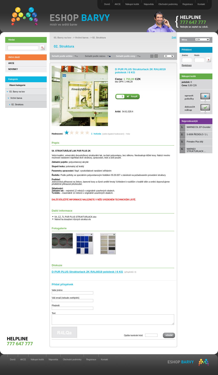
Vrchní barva (16, 98)
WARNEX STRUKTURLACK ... (196, 150)
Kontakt (201, 4)
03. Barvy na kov (17, 92)
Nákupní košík (132, 4)
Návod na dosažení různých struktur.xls (73, 219)
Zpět (174, 37)
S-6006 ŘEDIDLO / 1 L (197, 134)
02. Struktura (99, 37)
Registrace (187, 4)
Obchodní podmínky (168, 4)
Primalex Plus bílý (195, 142)
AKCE (118, 4)
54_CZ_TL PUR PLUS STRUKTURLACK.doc (76, 217)
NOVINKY (13, 69)
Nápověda (149, 4)
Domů (107, 4)
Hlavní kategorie (17, 85)
